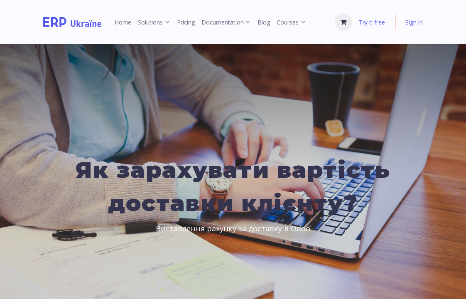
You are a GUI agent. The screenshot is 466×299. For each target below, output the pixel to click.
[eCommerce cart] (343, 22)
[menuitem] (123, 22)
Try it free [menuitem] (372, 22)
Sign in (414, 22)
